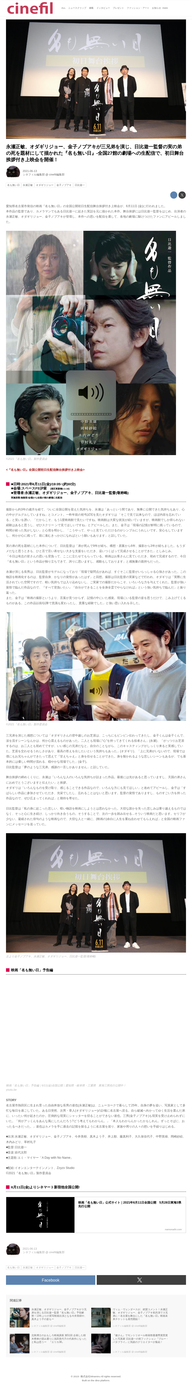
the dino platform (100, 1380)
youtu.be (11, 1089)
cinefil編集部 (56, 174)
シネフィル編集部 (34, 174)
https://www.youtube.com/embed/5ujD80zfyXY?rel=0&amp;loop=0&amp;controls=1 (96, 1031)
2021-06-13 (30, 170)
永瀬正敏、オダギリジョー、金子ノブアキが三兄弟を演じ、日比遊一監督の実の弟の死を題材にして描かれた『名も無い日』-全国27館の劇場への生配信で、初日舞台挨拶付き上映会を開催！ (95, 153)
